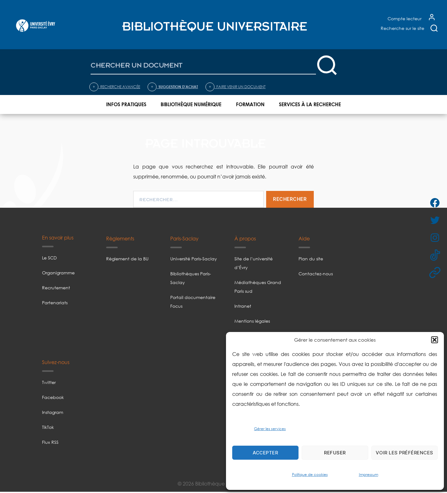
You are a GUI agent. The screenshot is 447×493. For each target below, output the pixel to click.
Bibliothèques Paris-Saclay (190, 279)
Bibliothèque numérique (191, 104)
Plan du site (311, 260)
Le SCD (49, 259)
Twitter (49, 383)
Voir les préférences (404, 453)
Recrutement (56, 289)
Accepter (265, 453)
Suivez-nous (55, 363)
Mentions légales (252, 322)
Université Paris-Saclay (193, 260)
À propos (245, 240)
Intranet (242, 307)
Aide (304, 240)
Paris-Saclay (184, 240)
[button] (434, 340)
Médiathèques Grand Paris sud (257, 288)
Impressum (368, 474)
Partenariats (55, 303)
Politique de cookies (310, 474)
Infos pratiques (126, 104)
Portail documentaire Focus (192, 303)
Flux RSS (50, 443)
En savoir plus (57, 239)
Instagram (52, 413)
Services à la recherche (310, 104)
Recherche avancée (114, 87)
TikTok (48, 428)
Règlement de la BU (127, 260)
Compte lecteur (404, 18)
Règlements (120, 240)
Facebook (53, 398)
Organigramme (58, 274)
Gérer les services (270, 428)
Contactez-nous (316, 274)
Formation (250, 104)
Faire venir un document (235, 87)
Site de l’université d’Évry (253, 264)
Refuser (335, 453)
